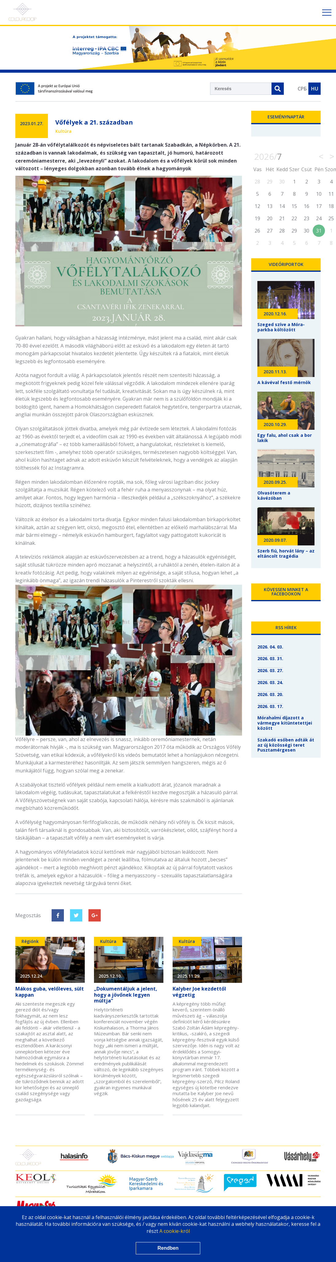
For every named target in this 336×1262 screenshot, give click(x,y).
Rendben (168, 1248)
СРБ (302, 88)
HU (314, 88)
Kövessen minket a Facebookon (286, 592)
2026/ (268, 156)
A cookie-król (174, 1231)
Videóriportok (286, 264)
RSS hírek (286, 627)
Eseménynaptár (286, 117)
